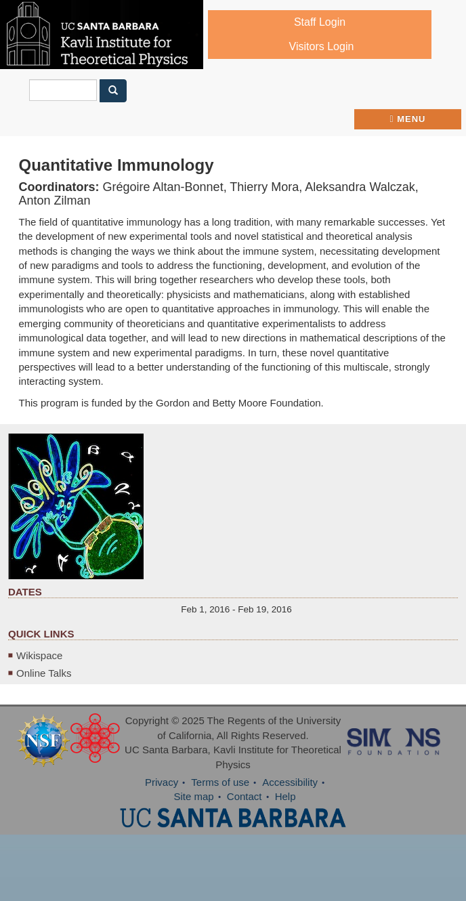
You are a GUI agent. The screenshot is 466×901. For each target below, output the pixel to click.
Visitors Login (321, 46)
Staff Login (319, 22)
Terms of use (220, 782)
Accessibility (290, 782)
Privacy (161, 782)
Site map (193, 796)
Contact (244, 796)
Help (285, 796)
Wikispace (39, 655)
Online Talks (43, 673)
